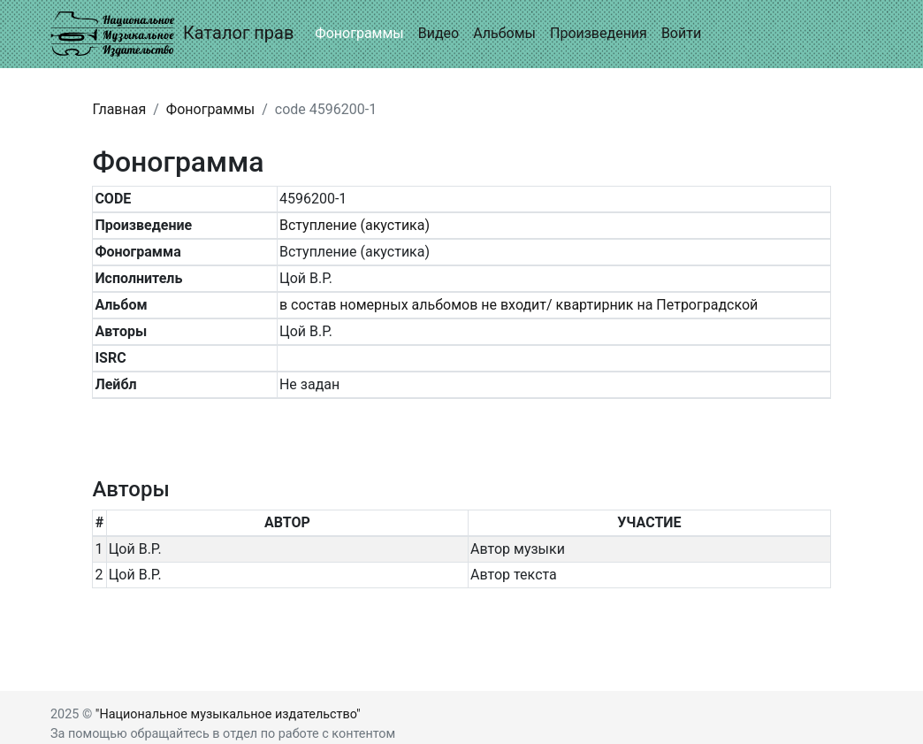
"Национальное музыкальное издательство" (228, 714)
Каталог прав (172, 34)
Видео (438, 33)
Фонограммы (359, 33)
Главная (119, 109)
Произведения (598, 33)
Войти (681, 33)
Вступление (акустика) (354, 225)
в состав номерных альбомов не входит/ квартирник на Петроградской (518, 304)
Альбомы (504, 33)
